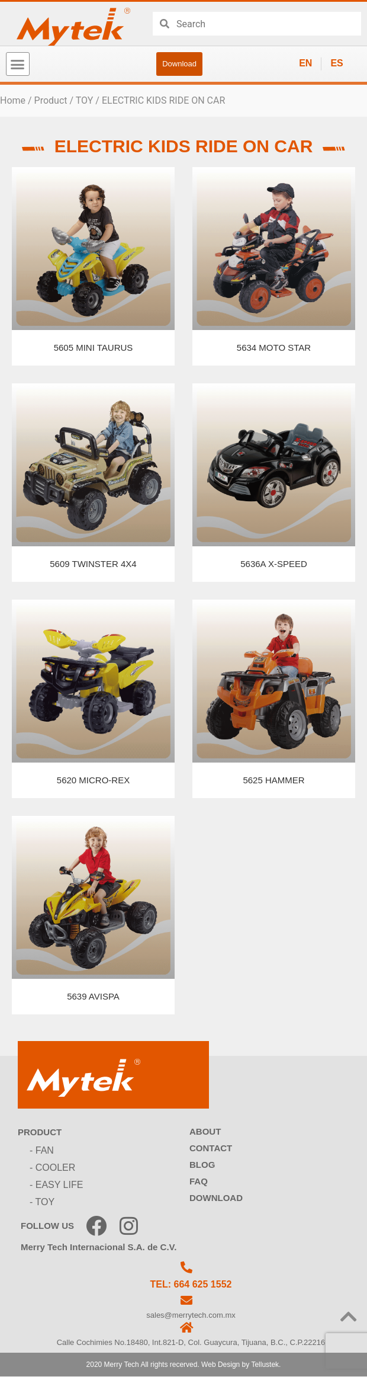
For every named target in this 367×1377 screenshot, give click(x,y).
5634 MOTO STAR (274, 347)
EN (305, 63)
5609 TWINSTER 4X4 (93, 564)
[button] (18, 64)
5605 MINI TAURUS (93, 347)
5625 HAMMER (273, 780)
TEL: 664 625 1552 (191, 1284)
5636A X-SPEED (273, 564)
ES (336, 63)
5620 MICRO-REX (93, 780)
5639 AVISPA (93, 996)
